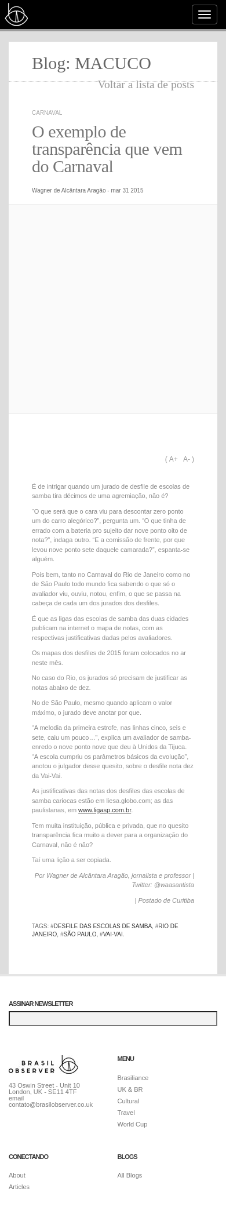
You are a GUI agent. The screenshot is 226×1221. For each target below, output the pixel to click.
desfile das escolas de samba (103, 926)
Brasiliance (133, 1077)
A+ (173, 459)
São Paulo (79, 934)
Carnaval (47, 113)
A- (186, 459)
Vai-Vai (113, 934)
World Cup (133, 1124)
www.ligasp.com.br (104, 809)
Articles (19, 1186)
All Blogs (130, 1175)
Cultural (129, 1101)
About (17, 1175)
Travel (126, 1112)
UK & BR (130, 1089)
